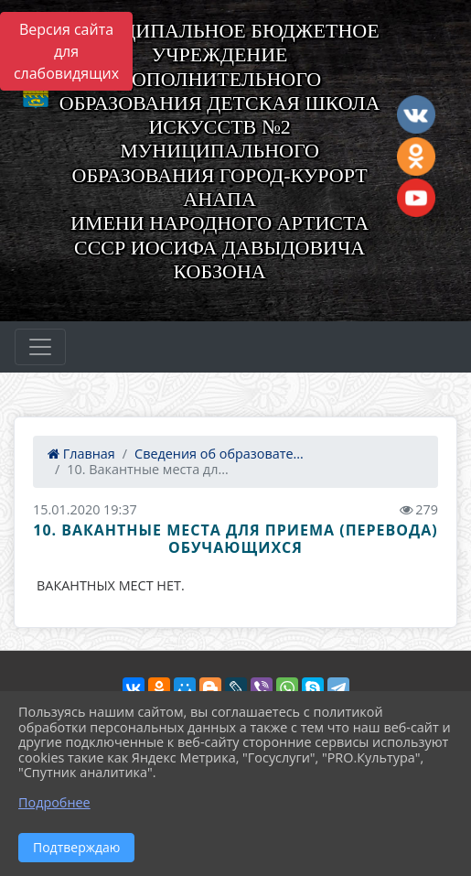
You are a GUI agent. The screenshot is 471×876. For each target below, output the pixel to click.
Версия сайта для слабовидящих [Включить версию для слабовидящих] (66, 51)
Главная (81, 453)
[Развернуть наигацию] (40, 347)
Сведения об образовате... (219, 453)
